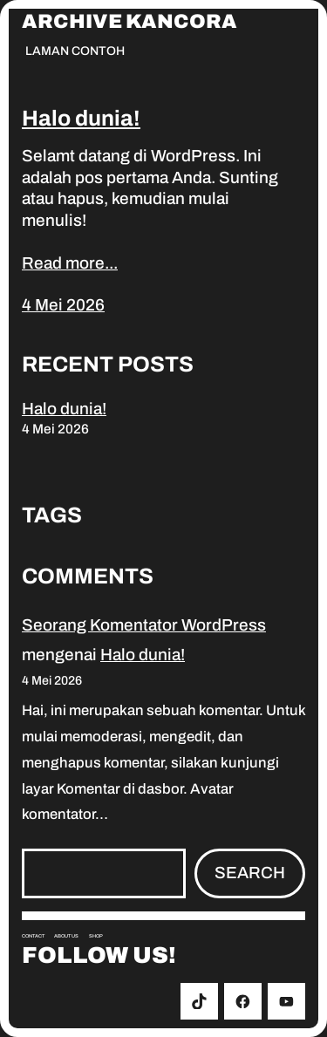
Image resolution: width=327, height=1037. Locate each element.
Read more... (70, 263)
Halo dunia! (81, 118)
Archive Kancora (129, 22)
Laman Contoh (75, 51)
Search (250, 872)
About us (66, 935)
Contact (33, 935)
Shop (96, 935)
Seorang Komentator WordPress (144, 625)
